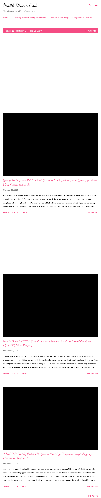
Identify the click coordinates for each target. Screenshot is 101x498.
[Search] (90, 4)
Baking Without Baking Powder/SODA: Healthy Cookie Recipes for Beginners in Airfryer (53, 17)
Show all (91, 30)
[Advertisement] (50, 58)
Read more (92, 212)
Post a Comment (20, 212)
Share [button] (6, 212)
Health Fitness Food (20, 5)
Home (5, 17)
